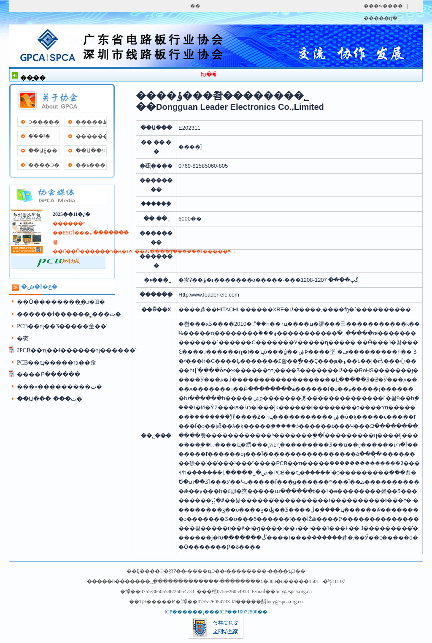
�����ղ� (380, 18)
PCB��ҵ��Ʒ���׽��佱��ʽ (62, 326)
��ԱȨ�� (42, 150)
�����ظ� (91, 122)
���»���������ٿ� (59, 387)
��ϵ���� (91, 165)
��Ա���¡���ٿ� (49, 399)
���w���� (383, 6)
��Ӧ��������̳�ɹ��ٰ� (61, 302)
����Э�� (43, 165)
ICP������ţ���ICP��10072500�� (216, 612)
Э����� (43, 122)
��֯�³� (39, 136)
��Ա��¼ (91, 150)
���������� (91, 136)
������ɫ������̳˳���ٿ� (69, 314)
